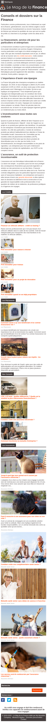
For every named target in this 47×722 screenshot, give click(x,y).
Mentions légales (18, 717)
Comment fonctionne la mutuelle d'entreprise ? (19, 441)
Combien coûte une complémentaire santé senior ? (21, 564)
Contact (23, 719)
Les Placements (6, 327)
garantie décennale (25, 177)
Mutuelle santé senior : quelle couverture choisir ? (20, 638)
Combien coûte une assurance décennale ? (17, 420)
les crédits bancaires (24, 56)
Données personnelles (34, 717)
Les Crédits (4, 237)
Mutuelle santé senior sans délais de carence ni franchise (23, 601)
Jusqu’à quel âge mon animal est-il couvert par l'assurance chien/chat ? (19, 476)
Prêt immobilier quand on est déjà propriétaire (19, 294)
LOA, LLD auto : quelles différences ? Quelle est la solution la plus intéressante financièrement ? (20, 397)
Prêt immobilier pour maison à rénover (16, 250)
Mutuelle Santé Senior (8, 567)
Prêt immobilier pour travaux (12, 265)
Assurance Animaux (7, 489)
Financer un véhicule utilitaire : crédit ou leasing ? (20, 226)
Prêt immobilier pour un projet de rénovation (18, 280)
